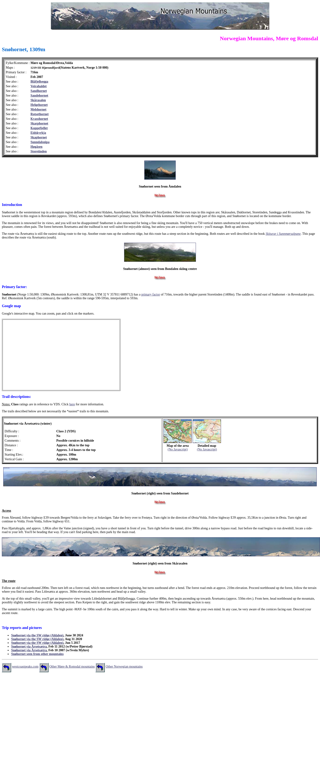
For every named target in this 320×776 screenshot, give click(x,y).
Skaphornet (38, 137)
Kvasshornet (39, 119)
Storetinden (38, 151)
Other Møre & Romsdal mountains (72, 666)
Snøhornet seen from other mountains (37, 654)
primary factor (150, 294)
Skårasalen (38, 100)
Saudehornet (39, 95)
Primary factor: (14, 287)
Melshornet (38, 109)
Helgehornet (39, 105)
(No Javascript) (178, 449)
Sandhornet (38, 91)
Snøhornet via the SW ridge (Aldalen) (37, 635)
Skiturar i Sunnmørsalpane (283, 233)
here (72, 404)
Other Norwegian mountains (124, 666)
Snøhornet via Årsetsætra (29, 646)
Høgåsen (36, 146)
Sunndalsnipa (39, 142)
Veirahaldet (38, 86)
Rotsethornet (39, 114)
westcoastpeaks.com (25, 666)
